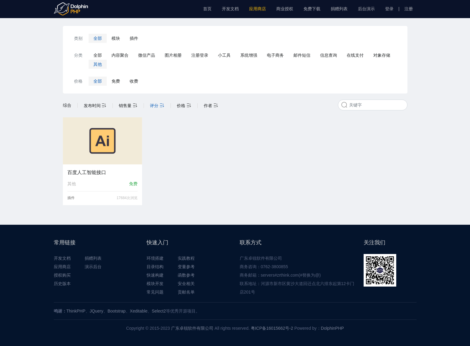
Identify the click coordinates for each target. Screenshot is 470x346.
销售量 (128, 105)
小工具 (224, 55)
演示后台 (93, 266)
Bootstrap (117, 311)
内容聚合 (120, 55)
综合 (67, 105)
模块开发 (155, 283)
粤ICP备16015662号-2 (272, 328)
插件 (134, 38)
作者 (211, 105)
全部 (97, 38)
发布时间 (95, 105)
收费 (134, 81)
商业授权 (284, 8)
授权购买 (62, 275)
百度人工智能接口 (86, 172)
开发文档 (230, 8)
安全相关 (186, 283)
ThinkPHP (76, 311)
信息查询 (328, 55)
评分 (157, 105)
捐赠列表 (339, 8)
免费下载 (311, 8)
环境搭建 (155, 258)
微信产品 (146, 55)
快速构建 (155, 275)
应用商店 (257, 8)
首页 (207, 8)
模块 (116, 38)
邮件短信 (301, 55)
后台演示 (366, 8)
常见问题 (155, 292)
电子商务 (275, 55)
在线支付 (355, 55)
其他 (97, 64)
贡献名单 (186, 292)
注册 (408, 8)
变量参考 (186, 266)
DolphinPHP (332, 328)
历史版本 (62, 283)
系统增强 (248, 55)
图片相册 (173, 55)
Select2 (159, 311)
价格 (184, 105)
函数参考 (186, 275)
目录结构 (155, 266)
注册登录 (199, 55)
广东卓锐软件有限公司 (192, 328)
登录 (389, 8)
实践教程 (186, 258)
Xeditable (138, 311)
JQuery (96, 311)
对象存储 (381, 55)
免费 (116, 81)
